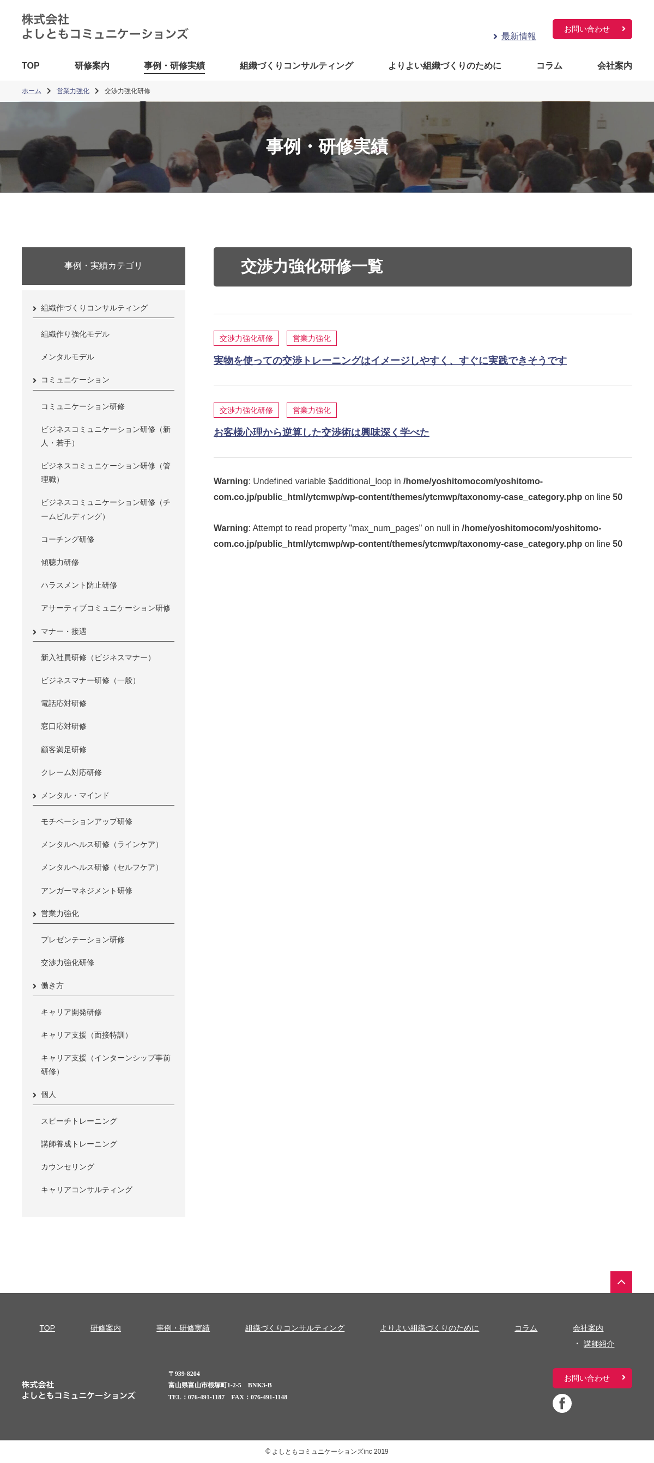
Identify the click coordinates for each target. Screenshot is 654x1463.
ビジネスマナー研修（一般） (90, 680)
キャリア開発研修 (71, 1012)
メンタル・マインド (75, 795)
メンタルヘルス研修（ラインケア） (102, 844)
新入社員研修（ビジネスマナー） (98, 657)
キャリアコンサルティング (86, 1189)
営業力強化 (312, 338)
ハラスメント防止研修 (79, 585)
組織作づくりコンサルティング (94, 307)
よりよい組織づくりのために (444, 65)
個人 (48, 1094)
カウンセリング (67, 1166)
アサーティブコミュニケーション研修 (106, 608)
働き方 (52, 985)
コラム (549, 65)
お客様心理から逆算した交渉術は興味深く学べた (321, 432)
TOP (31, 65)
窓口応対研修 (64, 726)
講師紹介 (599, 1343)
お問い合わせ (587, 29)
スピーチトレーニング (79, 1121)
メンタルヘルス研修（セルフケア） (102, 867)
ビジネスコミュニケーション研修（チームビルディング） (106, 509)
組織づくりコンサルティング (296, 65)
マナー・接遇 (64, 631)
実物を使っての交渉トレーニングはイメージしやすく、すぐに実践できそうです (390, 360)
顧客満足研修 (64, 749)
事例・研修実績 (174, 65)
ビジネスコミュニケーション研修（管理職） (106, 472)
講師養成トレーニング (79, 1143)
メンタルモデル (67, 356)
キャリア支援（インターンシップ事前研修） (106, 1064)
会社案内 (614, 65)
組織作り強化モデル (75, 334)
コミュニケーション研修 (83, 406)
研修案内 (92, 65)
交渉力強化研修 (246, 338)
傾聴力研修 (60, 562)
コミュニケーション (75, 379)
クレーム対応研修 (71, 772)
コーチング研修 (67, 539)
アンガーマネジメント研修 (86, 890)
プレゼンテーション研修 (83, 939)
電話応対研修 (64, 703)
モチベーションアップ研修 (86, 821)
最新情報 (518, 36)
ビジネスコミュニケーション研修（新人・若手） (106, 436)
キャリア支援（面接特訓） (86, 1035)
